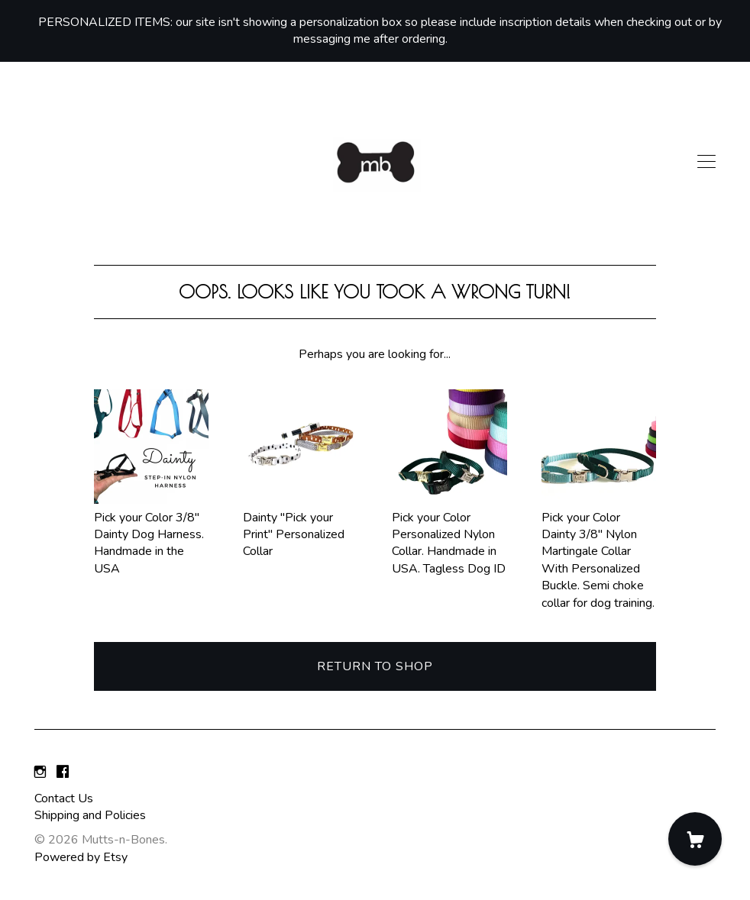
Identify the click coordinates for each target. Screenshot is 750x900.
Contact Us (63, 798)
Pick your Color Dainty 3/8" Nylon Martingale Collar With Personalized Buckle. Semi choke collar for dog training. (598, 551)
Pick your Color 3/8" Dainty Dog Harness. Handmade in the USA (151, 534)
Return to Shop (375, 666)
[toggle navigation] (706, 161)
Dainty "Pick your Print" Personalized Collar (300, 526)
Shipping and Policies (90, 815)
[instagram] (40, 772)
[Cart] (695, 839)
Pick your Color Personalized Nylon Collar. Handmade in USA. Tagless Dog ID (449, 534)
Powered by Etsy (81, 857)
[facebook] (63, 772)
